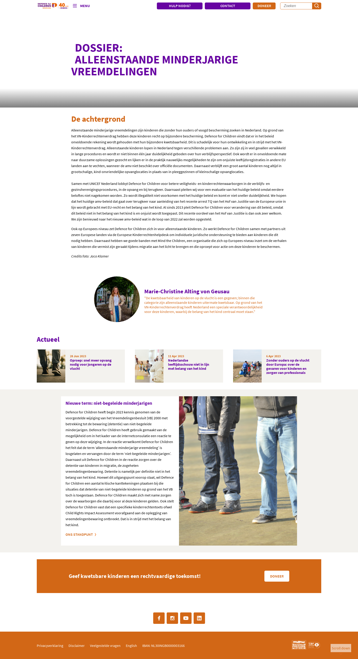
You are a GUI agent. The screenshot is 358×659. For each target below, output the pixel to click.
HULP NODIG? (180, 5)
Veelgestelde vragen (105, 645)
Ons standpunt (79, 534)
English (131, 645)
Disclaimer (76, 645)
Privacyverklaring (50, 645)
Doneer (264, 5)
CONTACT (227, 5)
